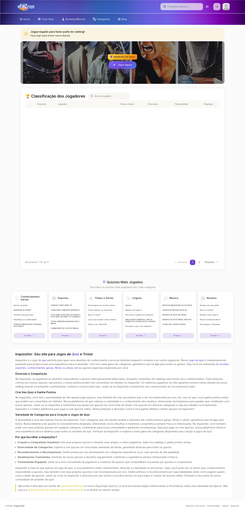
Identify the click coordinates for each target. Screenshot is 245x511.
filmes (58, 367)
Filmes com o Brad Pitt (97, 323)
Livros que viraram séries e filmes (102, 318)
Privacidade (213, 505)
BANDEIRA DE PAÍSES (22, 308)
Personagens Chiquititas (210, 323)
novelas (223, 364)
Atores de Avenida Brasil (210, 318)
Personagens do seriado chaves (101, 303)
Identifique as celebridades (25, 318)
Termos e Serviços (195, 505)
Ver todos (29, 335)
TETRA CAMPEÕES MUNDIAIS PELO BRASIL (66, 323)
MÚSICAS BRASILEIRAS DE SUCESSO (177, 303)
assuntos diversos (72, 486)
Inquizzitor (19, 505)
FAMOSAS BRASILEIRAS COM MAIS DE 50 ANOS (28, 324)
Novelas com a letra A (209, 313)
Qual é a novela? (207, 308)
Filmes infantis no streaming (99, 308)
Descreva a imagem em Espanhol (139, 313)
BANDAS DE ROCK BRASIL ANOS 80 (177, 318)
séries (69, 367)
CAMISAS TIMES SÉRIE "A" (62, 303)
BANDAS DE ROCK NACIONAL (174, 313)
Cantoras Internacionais (23, 313)
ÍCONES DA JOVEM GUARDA (174, 323)
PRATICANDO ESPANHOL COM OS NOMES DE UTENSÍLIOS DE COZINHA (139, 320)
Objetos (128, 303)
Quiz (75, 354)
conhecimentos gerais (40, 367)
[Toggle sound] (207, 7)
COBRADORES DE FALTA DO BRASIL (65, 329)
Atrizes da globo (21, 303)
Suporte (235, 505)
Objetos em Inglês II (133, 308)
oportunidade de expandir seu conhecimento (56, 489)
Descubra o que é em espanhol (138, 326)
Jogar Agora (122, 64)
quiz (44, 360)
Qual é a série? (94, 313)
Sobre (225, 505)
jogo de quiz (196, 360)
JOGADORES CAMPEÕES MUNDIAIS (65, 308)
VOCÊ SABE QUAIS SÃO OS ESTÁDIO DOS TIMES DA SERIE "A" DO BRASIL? (66, 315)
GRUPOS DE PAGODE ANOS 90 (174, 308)
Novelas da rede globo (209, 303)
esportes (20, 367)
